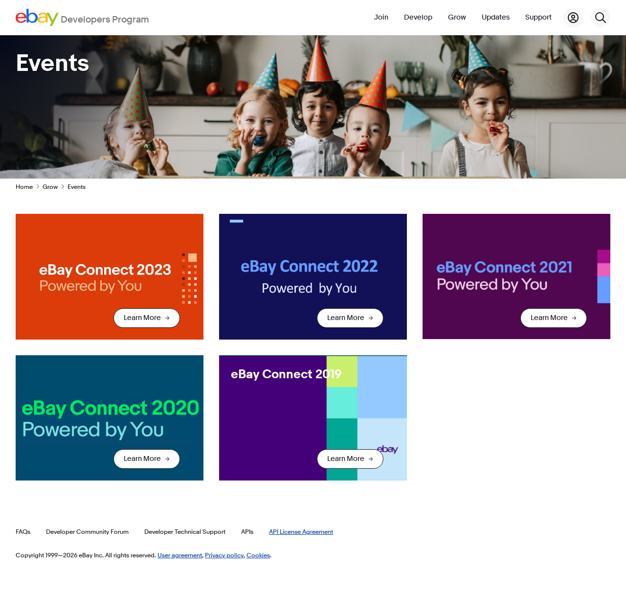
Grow (457, 17)
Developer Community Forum (87, 531)
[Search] (600, 17)
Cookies (258, 555)
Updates (496, 17)
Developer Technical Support (184, 531)
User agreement (179, 555)
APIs (247, 531)
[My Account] (573, 17)
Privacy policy (224, 555)
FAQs (23, 531)
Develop (418, 17)
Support (538, 17)
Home (24, 186)
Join (381, 17)
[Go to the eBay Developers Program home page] (82, 17)
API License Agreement (301, 531)
